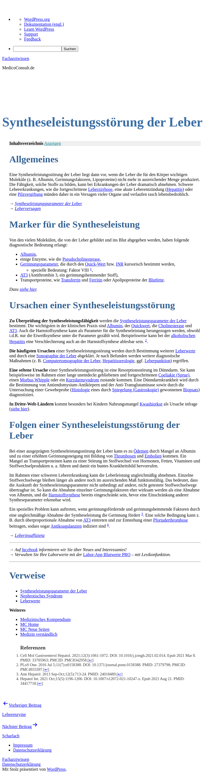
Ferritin (95, 280)
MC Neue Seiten (34, 629)
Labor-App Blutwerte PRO (106, 554)
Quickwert (140, 325)
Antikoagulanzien (66, 526)
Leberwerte (185, 351)
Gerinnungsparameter (39, 264)
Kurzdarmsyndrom (82, 380)
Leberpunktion (157, 360)
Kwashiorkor (151, 404)
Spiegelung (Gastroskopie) (135, 389)
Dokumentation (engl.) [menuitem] (44, 24)
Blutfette (156, 280)
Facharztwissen (15, 58)
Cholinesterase (171, 325)
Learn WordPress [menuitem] (39, 29)
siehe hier (28, 289)
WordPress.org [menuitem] (37, 19)
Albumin (28, 254)
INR (120, 264)
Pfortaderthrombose (170, 520)
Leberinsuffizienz (30, 535)
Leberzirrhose (100, 189)
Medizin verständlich (38, 634)
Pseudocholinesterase (81, 259)
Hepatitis (175, 189)
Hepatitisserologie (118, 360)
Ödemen (141, 451)
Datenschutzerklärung (21, 764)
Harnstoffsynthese (64, 495)
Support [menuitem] (31, 34)
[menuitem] (110, 49)
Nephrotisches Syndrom (41, 596)
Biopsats (190, 389)
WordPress (56, 769)
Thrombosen (125, 456)
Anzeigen (52, 143)
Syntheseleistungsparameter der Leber (153, 320)
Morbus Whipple (35, 380)
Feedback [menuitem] (32, 39)
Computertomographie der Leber (71, 360)
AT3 (24, 275)
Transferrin (70, 280)
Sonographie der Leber (56, 355)
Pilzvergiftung (30, 194)
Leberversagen (28, 208)
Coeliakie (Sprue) (173, 375)
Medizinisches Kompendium (45, 619)
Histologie (81, 389)
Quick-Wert (95, 264)
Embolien (153, 456)
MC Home (29, 624)
